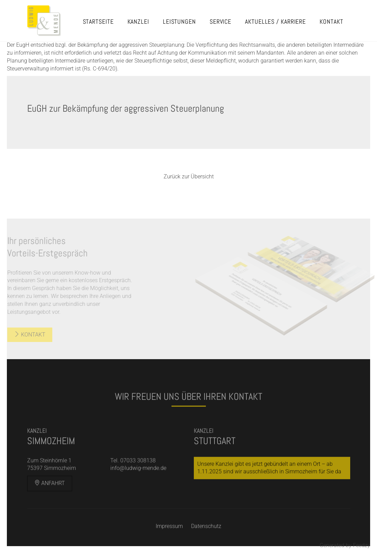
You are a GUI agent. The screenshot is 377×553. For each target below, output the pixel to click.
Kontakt (331, 21)
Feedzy (361, 545)
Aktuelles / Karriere (275, 21)
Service (220, 21)
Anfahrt (49, 491)
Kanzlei (138, 21)
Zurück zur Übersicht (189, 176)
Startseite (98, 21)
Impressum (169, 534)
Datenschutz (206, 534)
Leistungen (179, 21)
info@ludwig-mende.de (138, 477)
